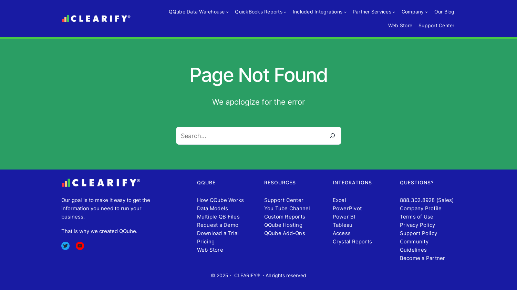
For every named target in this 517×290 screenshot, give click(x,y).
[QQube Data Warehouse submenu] (227, 11)
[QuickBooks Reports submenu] (284, 11)
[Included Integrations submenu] (345, 11)
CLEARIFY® (247, 275)
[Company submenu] (426, 11)
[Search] (332, 135)
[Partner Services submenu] (393, 11)
